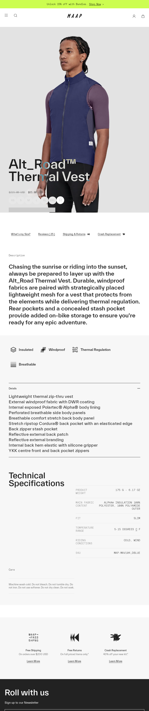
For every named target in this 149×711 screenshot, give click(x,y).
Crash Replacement (111, 234)
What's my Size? (20, 234)
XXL (52, 200)
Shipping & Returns (76, 234)
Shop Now (95, 4)
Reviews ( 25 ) (46, 234)
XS (13, 200)
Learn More (33, 648)
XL (44, 200)
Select (72, 200)
